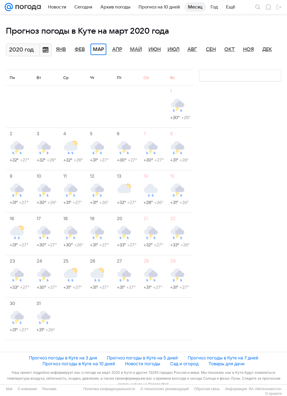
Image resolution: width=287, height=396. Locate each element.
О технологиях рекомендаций (164, 389)
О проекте (273, 394)
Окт (229, 49)
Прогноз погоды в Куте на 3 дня (63, 358)
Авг (192, 49)
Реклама (49, 389)
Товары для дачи (227, 363)
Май (136, 49)
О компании (27, 389)
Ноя (248, 49)
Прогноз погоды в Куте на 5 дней (142, 358)
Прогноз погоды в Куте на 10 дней (78, 363)
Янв (61, 49)
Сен (211, 49)
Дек (267, 49)
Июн (154, 49)
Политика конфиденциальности (109, 389)
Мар (98, 49)
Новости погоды (142, 363)
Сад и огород (184, 363)
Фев (80, 49)
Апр (117, 49)
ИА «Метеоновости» (265, 389)
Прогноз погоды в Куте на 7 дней (223, 358)
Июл (174, 49)
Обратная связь (207, 389)
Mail (9, 389)
